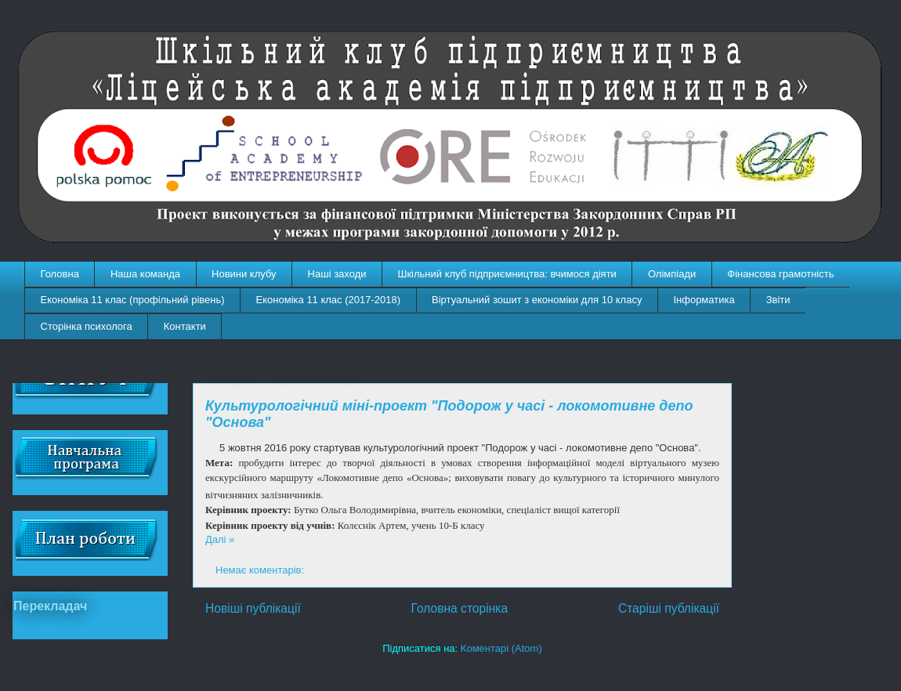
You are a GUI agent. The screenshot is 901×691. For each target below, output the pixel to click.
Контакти (185, 326)
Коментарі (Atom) (501, 648)
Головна (60, 274)
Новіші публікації (253, 608)
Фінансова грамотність (780, 274)
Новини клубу (244, 274)
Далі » (219, 539)
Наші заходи (337, 274)
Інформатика (703, 300)
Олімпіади (672, 274)
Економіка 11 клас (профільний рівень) (133, 300)
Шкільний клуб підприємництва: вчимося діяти (507, 274)
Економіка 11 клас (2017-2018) (328, 300)
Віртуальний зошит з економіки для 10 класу (537, 300)
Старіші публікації (668, 608)
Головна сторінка (459, 608)
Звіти (778, 300)
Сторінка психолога (86, 326)
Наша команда (145, 274)
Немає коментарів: (261, 570)
